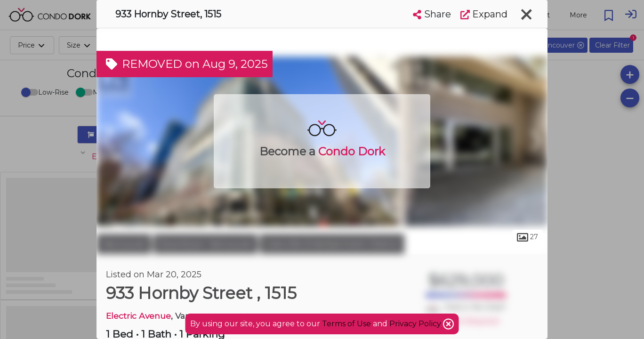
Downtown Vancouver (205, 244)
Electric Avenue (138, 316)
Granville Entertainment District (332, 244)
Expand (483, 14)
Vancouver (123, 244)
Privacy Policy (416, 323)
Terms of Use (346, 323)
